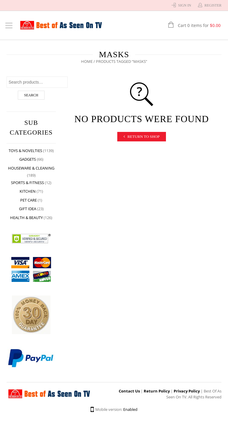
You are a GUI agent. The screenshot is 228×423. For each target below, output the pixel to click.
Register (213, 5)
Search (31, 95)
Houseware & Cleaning (31, 168)
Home (87, 61)
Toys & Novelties (25, 150)
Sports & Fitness (27, 182)
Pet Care (28, 200)
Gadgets (27, 159)
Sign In (184, 5)
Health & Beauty (26, 217)
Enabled (130, 409)
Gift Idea (27, 208)
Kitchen (28, 191)
